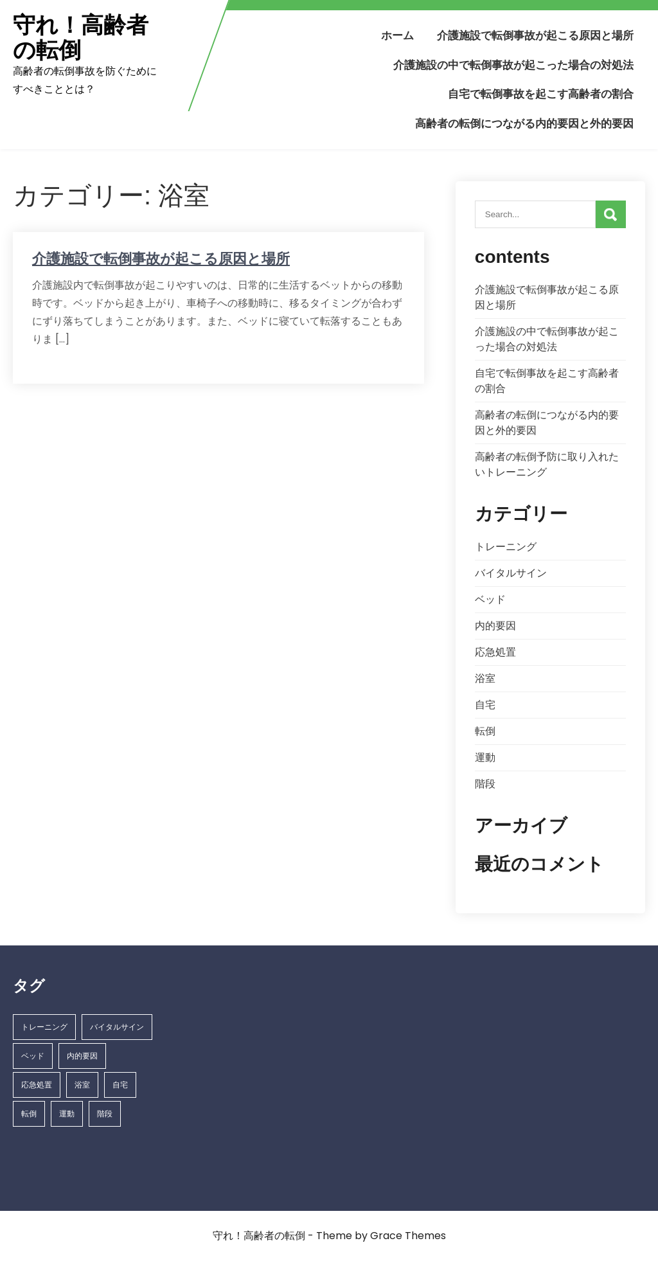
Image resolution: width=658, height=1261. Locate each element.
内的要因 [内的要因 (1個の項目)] (82, 1055)
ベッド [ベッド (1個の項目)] (32, 1055)
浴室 (485, 678)
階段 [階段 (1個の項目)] (104, 1113)
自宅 (485, 704)
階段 (485, 783)
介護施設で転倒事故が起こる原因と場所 (535, 35)
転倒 (485, 731)
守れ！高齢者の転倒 (80, 37)
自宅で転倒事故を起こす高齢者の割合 (541, 94)
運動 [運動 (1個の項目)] (67, 1113)
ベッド (490, 599)
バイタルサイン (511, 573)
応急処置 (495, 652)
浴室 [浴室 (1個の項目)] (82, 1084)
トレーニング (506, 546)
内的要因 (495, 625)
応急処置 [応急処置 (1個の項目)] (36, 1084)
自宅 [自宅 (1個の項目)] (120, 1084)
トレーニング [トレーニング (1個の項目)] (44, 1026)
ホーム (397, 35)
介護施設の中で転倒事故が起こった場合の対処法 (513, 65)
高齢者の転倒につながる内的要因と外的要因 (524, 123)
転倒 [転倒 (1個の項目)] (29, 1113)
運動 (485, 757)
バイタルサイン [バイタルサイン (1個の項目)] (117, 1026)
